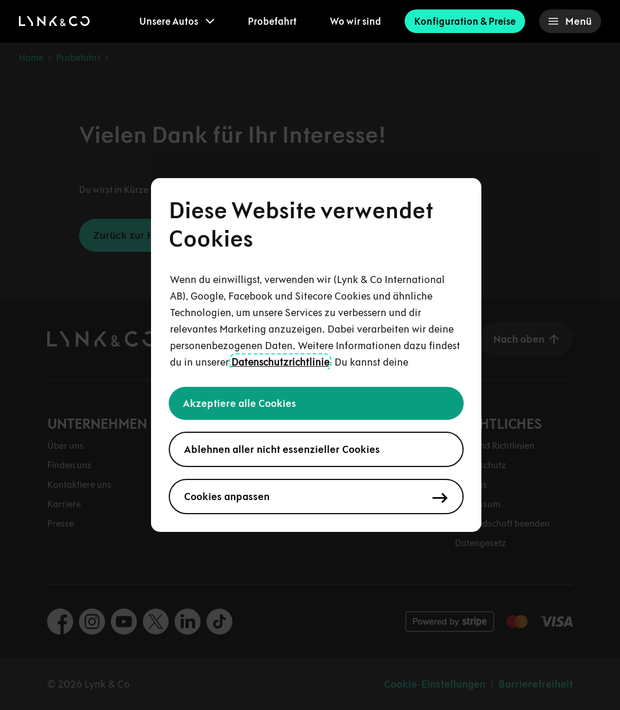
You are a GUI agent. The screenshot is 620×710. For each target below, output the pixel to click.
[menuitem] (177, 21)
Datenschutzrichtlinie (280, 362)
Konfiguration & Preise (465, 21)
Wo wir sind (355, 21)
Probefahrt (272, 21)
